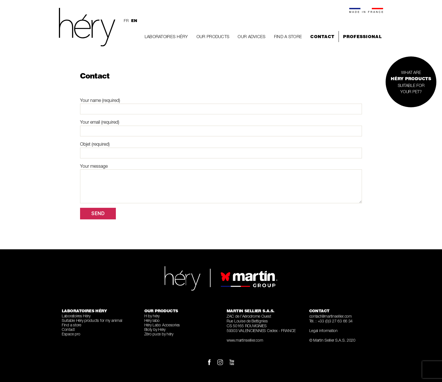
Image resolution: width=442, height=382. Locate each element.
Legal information (323, 330)
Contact (322, 36)
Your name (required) (221, 106)
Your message (221, 183)
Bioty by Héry (155, 329)
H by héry (152, 315)
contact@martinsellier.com (330, 316)
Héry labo (152, 320)
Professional (362, 36)
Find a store (288, 36)
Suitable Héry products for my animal (92, 320)
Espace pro (71, 333)
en (134, 20)
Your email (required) (221, 127)
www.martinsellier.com (245, 340)
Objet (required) (221, 149)
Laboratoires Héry (166, 36)
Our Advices (251, 36)
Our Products (212, 36)
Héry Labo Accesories (162, 324)
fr (126, 20)
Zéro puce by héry (158, 333)
